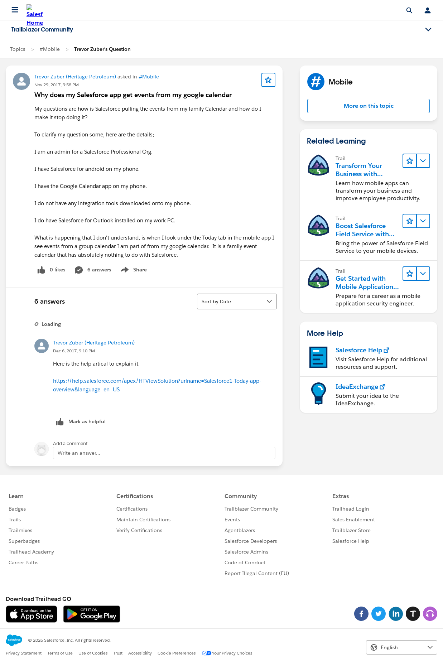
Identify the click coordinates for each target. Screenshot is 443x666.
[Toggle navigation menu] (428, 30)
